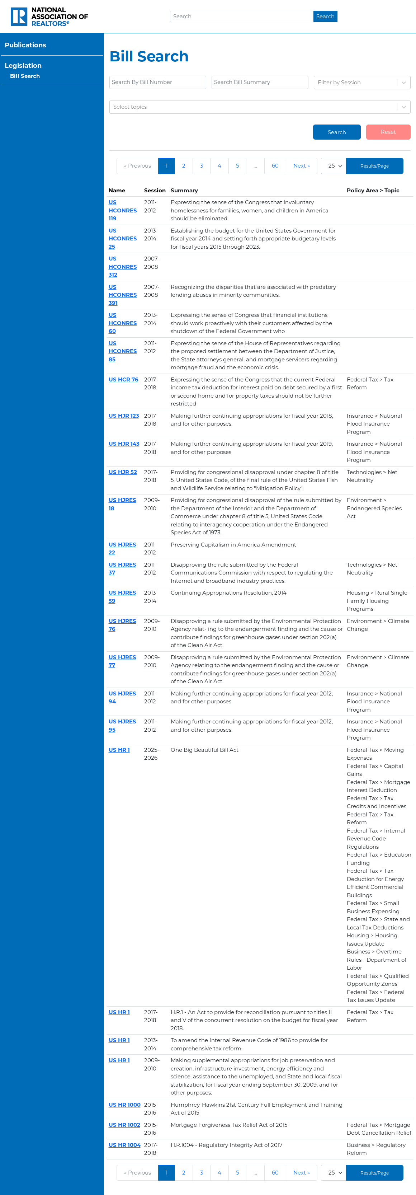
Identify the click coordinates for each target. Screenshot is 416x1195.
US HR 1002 (124, 1124)
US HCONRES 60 (123, 322)
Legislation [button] (23, 66)
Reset (388, 131)
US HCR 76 (123, 379)
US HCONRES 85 (123, 351)
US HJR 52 (123, 472)
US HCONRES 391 (123, 294)
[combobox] (318, 83)
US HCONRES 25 (123, 238)
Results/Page (374, 166)
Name (117, 190)
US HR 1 (119, 749)
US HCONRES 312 (123, 266)
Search (325, 16)
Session (155, 190)
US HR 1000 (125, 1104)
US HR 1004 (125, 1145)
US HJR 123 (124, 415)
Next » (301, 165)
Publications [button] (25, 45)
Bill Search (25, 75)
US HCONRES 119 (123, 210)
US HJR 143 (124, 443)
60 (275, 165)
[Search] (241, 16)
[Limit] (333, 166)
